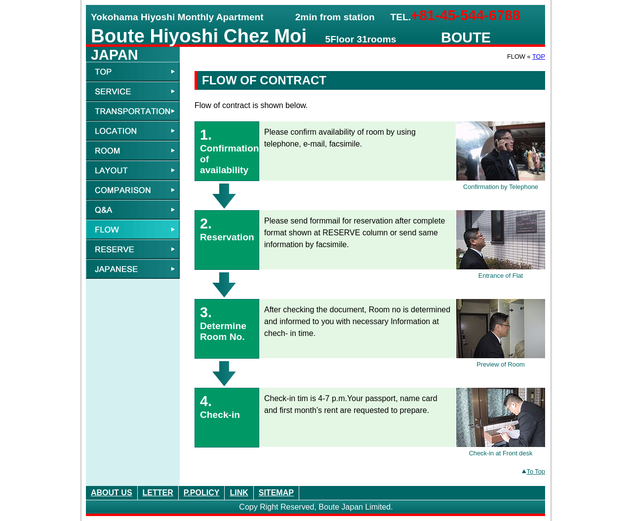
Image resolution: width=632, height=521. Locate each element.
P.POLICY (202, 492)
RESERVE (133, 249)
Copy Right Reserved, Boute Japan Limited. (316, 507)
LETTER (158, 492)
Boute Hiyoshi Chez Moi (199, 35)
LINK (239, 492)
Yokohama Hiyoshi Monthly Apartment (177, 17)
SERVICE (133, 91)
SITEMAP (276, 492)
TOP (538, 56)
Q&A (133, 210)
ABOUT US (111, 492)
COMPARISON (133, 190)
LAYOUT (133, 170)
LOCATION (133, 131)
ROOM (133, 150)
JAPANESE (133, 269)
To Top (533, 471)
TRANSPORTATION (133, 111)
